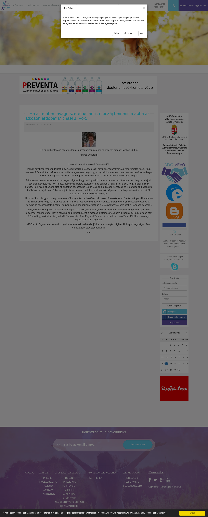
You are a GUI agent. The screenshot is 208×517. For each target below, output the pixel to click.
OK (141, 33)
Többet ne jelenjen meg (124, 33)
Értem (192, 513)
